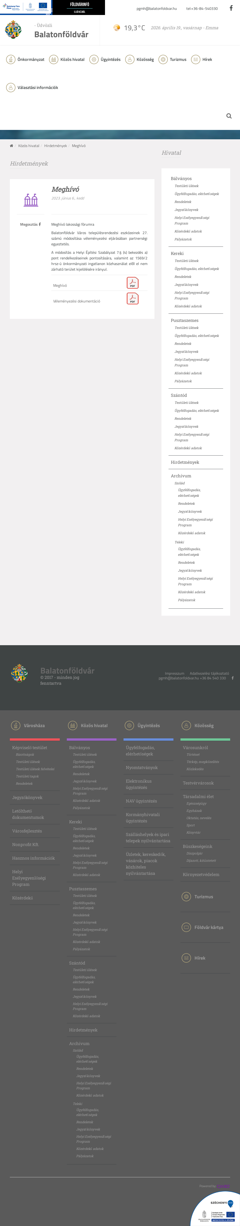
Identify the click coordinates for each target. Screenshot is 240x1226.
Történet (192, 754)
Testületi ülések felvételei (35, 769)
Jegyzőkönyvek (186, 209)
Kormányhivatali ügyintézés (143, 818)
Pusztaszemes (185, 320)
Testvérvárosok (198, 783)
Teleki (179, 542)
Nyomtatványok (142, 767)
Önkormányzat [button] (30, 59)
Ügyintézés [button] (110, 59)
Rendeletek (182, 201)
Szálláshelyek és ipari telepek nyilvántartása (148, 837)
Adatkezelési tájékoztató (209, 673)
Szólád (179, 483)
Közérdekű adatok (188, 231)
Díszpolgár (194, 853)
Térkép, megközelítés (202, 761)
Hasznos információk (33, 858)
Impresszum (174, 673)
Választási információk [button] (37, 87)
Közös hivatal (28, 145)
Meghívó (60, 285)
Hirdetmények (55, 145)
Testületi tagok (27, 776)
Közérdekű (22, 898)
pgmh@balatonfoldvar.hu (157, 8)
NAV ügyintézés (141, 801)
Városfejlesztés (27, 831)
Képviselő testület (29, 747)
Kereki (177, 253)
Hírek (207, 59)
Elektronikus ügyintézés (139, 784)
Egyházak (194, 810)
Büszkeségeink (197, 846)
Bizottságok (25, 754)
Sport (190, 825)
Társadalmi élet (198, 796)
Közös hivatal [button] (72, 59)
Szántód (179, 395)
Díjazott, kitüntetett (201, 860)
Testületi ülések (186, 186)
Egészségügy (196, 803)
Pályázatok (183, 239)
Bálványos (181, 178)
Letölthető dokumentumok (28, 814)
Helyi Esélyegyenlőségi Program (29, 878)
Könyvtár (193, 832)
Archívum (181, 476)
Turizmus (177, 59)
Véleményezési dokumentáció (76, 301)
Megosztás (30, 224)
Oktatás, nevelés (198, 818)
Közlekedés (194, 769)
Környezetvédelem (201, 874)
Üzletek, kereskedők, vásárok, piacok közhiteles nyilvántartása (146, 863)
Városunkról (195, 747)
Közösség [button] (145, 59)
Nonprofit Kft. (25, 844)
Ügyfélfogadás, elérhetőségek (196, 193)
